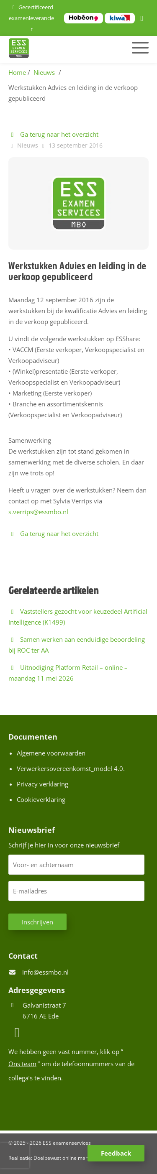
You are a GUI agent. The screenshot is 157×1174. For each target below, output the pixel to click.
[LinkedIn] (143, 19)
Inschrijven (37, 922)
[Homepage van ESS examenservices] (57, 49)
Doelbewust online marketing (67, 1157)
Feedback (116, 1153)
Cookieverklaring (41, 799)
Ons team (22, 1063)
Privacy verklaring (42, 784)
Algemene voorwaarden (51, 753)
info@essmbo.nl (45, 972)
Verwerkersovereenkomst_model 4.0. (71, 768)
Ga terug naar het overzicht (53, 134)
